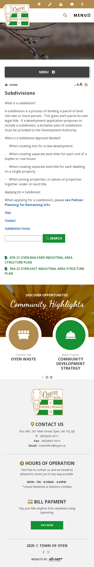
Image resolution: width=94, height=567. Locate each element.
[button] (42, 377)
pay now (47, 525)
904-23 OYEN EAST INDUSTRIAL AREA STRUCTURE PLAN (44, 271)
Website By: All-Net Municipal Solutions (47, 559)
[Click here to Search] (54, 238)
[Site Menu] (47, 72)
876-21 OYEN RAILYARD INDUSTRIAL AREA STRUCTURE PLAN (39, 260)
